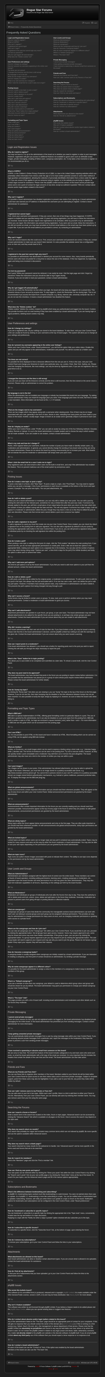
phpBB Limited (68, 1293)
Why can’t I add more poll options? (19, 98)
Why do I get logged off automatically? (20, 55)
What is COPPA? (13, 42)
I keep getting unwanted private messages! (67, 64)
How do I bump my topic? (16, 115)
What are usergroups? (60, 44)
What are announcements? (17, 133)
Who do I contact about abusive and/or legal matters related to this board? (74, 128)
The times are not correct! (16, 70)
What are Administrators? (61, 40)
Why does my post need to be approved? (21, 113)
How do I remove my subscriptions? (65, 106)
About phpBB (75, 1295)
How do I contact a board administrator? (66, 131)
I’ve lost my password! (15, 52)
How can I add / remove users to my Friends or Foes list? (72, 77)
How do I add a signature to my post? (20, 94)
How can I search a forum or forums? (65, 84)
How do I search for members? (63, 91)
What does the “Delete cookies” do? (20, 57)
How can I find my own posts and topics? (67, 93)
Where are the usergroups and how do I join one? (70, 46)
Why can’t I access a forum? (17, 102)
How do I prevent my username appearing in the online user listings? (28, 67)
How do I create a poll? (15, 96)
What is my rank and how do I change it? (21, 81)
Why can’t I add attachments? (18, 105)
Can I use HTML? (14, 124)
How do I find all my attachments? (64, 116)
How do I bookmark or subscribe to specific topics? (70, 102)
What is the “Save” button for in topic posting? (23, 111)
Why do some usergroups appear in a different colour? (71, 50)
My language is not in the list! (17, 74)
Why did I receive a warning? (17, 107)
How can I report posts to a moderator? (21, 109)
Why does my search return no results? (66, 87)
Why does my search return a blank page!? (67, 89)
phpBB (50, 400)
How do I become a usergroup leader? (66, 48)
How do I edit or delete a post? (18, 92)
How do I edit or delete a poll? (18, 100)
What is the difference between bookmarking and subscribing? (74, 100)
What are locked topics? (16, 137)
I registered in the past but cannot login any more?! (25, 50)
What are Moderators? (60, 42)
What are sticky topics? (15, 135)
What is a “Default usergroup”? (63, 52)
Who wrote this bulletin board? (63, 123)
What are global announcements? (19, 131)
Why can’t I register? (14, 44)
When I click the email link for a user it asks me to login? (26, 83)
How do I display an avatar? (17, 78)
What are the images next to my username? (22, 76)
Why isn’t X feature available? (63, 125)
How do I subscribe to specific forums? (66, 104)
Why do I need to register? (16, 40)
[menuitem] (10, 23)
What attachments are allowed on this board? (68, 114)
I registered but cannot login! (17, 46)
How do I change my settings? (18, 64)
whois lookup (68, 1324)
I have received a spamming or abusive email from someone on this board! (74, 67)
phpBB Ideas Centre (18, 1309)
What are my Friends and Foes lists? (65, 75)
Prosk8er (74, 1366)
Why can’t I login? (14, 48)
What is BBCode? (14, 122)
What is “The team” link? (61, 55)
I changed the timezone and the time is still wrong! (24, 72)
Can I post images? (14, 129)
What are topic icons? (15, 139)
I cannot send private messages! (64, 62)
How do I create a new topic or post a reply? (22, 90)
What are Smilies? (14, 126)
